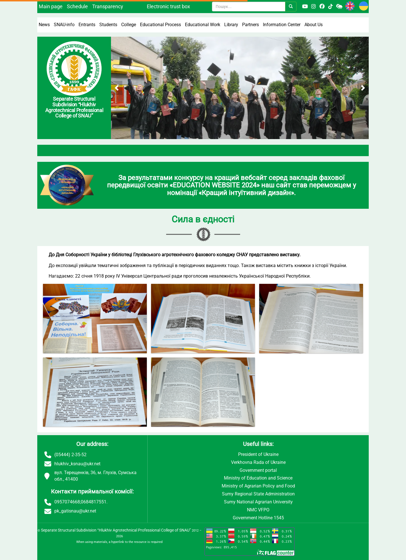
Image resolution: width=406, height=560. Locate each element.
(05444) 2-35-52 (70, 454)
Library (231, 24)
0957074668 (67, 502)
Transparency (107, 6)
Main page (51, 6)
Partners (250, 24)
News (44, 24)
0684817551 (93, 502)
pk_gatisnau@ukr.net (75, 511)
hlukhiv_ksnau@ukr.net (77, 463)
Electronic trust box (168, 6)
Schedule (77, 6)
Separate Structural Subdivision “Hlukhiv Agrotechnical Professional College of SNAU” (116, 530)
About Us (313, 24)
